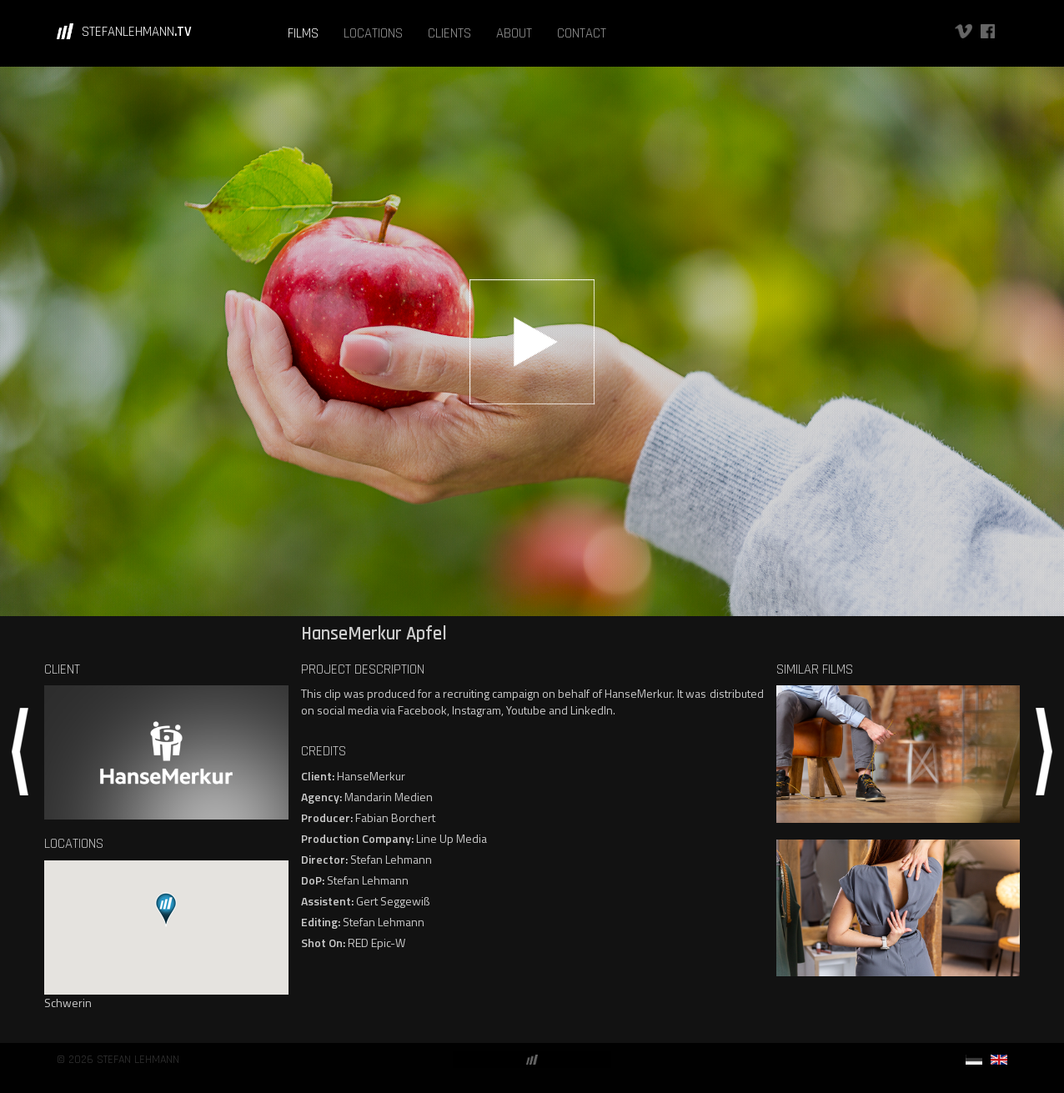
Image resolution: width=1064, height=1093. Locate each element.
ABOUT (514, 33)
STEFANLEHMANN (137, 32)
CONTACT (581, 33)
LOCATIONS (373, 33)
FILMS (303, 33)
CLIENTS (449, 33)
